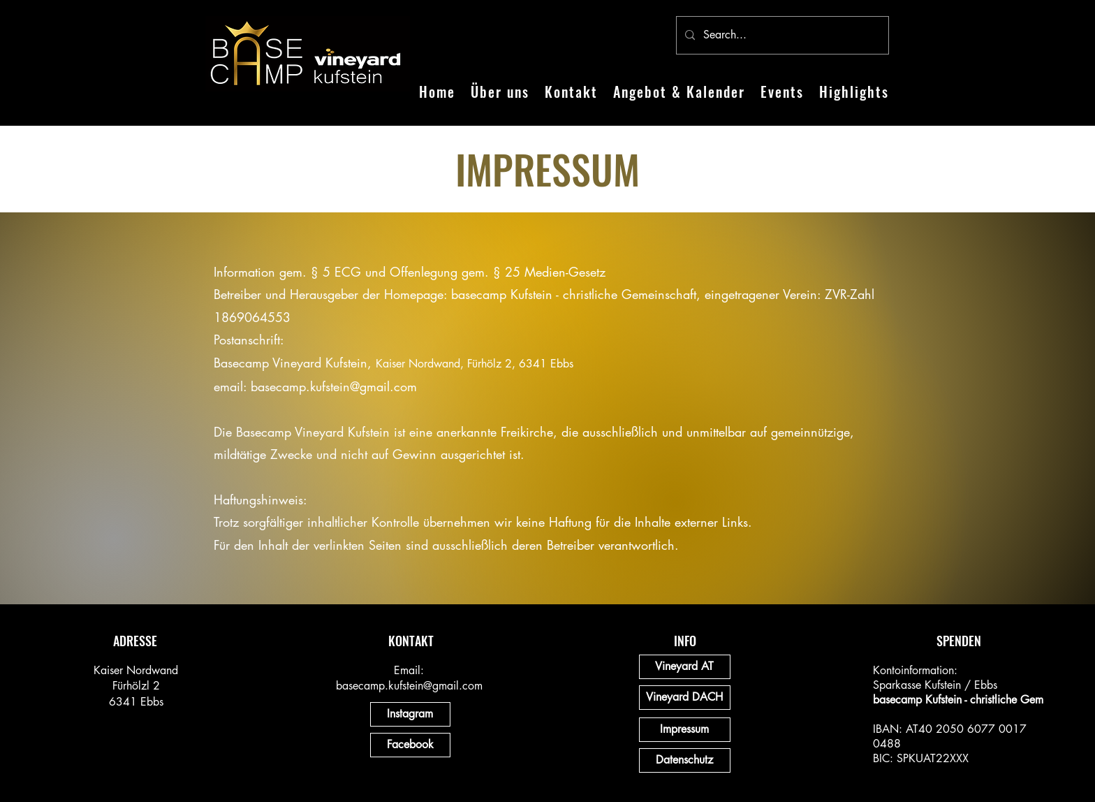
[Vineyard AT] (684, 667)
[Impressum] (684, 729)
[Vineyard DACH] (684, 697)
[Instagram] (410, 714)
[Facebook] (410, 745)
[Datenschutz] (684, 760)
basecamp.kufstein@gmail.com (334, 386)
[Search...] (781, 35)
